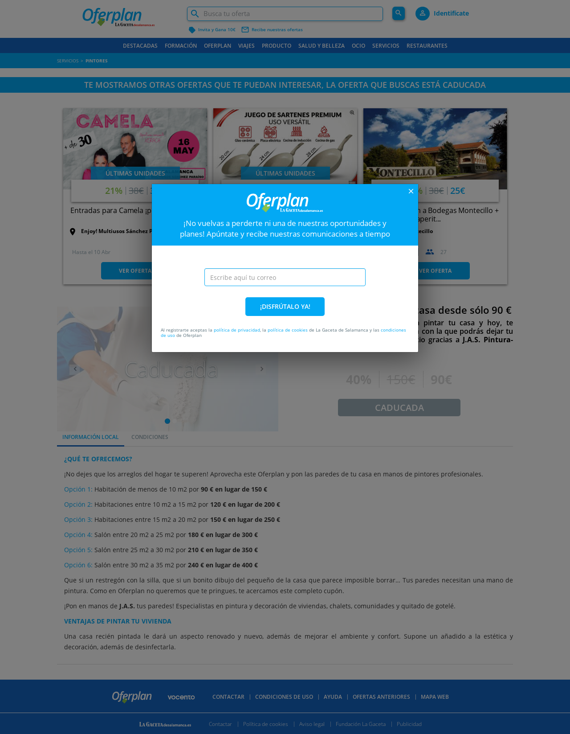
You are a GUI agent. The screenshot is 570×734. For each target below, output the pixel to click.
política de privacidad (237, 330)
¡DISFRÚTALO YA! (285, 306)
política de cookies (288, 330)
